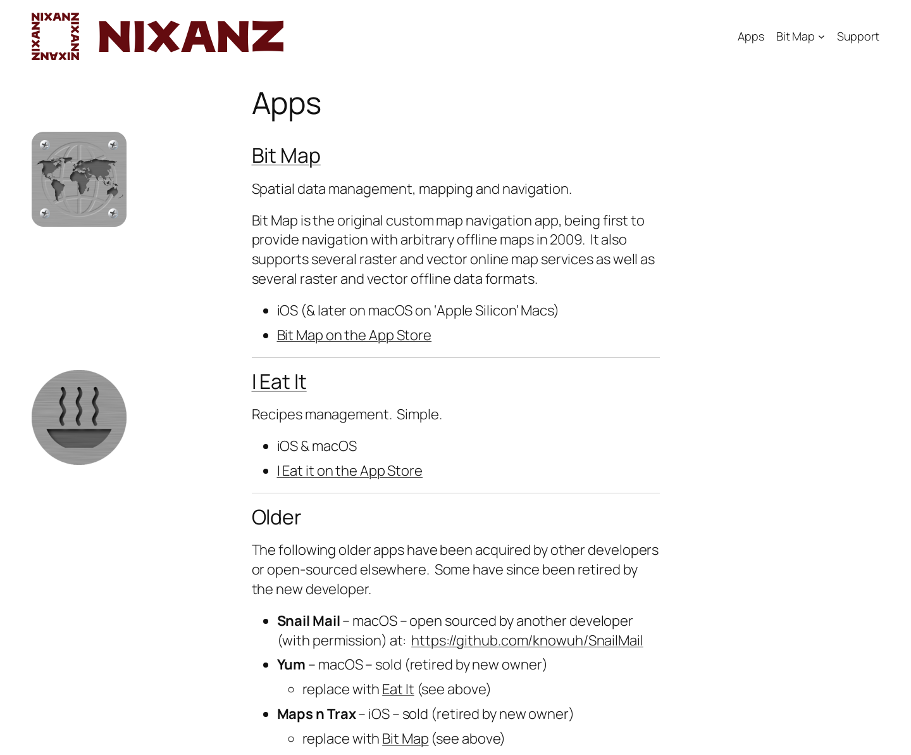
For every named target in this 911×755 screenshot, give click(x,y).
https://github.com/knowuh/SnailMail (527, 640)
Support (858, 36)
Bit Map (795, 36)
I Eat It (279, 381)
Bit (266, 155)
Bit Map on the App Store (354, 335)
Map (300, 155)
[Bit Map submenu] (821, 36)
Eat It (398, 689)
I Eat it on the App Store (350, 470)
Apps (751, 36)
